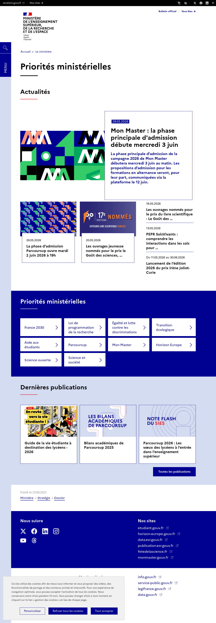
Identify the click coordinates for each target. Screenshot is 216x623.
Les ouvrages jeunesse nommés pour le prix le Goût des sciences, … (106, 250)
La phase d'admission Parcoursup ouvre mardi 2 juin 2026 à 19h (47, 250)
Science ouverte (37, 360)
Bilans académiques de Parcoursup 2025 (104, 445)
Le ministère (43, 51)
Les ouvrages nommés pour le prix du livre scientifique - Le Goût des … (169, 214)
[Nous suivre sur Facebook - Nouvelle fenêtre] (203, 3)
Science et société (76, 360)
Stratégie (43, 498)
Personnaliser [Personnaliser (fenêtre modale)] (32, 611)
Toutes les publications (174, 471)
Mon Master (121, 345)
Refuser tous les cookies (68, 611)
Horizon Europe (169, 345)
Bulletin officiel (167, 11)
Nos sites (35, 2)
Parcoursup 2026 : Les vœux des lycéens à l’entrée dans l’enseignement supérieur (167, 449)
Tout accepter (104, 611)
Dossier (59, 498)
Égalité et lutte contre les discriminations (124, 327)
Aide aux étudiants (32, 344)
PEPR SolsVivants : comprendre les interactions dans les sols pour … (168, 241)
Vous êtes (187, 11)
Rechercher (5, 46)
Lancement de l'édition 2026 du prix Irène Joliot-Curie (168, 268)
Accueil (26, 51)
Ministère (26, 498)
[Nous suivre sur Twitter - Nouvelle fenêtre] (197, 3)
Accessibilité (186, 2)
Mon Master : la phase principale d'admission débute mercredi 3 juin (144, 137)
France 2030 (34, 327)
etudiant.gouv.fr (13, 2)
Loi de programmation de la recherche (81, 327)
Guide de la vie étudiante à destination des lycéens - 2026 (48, 447)
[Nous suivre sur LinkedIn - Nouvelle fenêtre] (209, 3)
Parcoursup (77, 345)
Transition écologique (165, 327)
